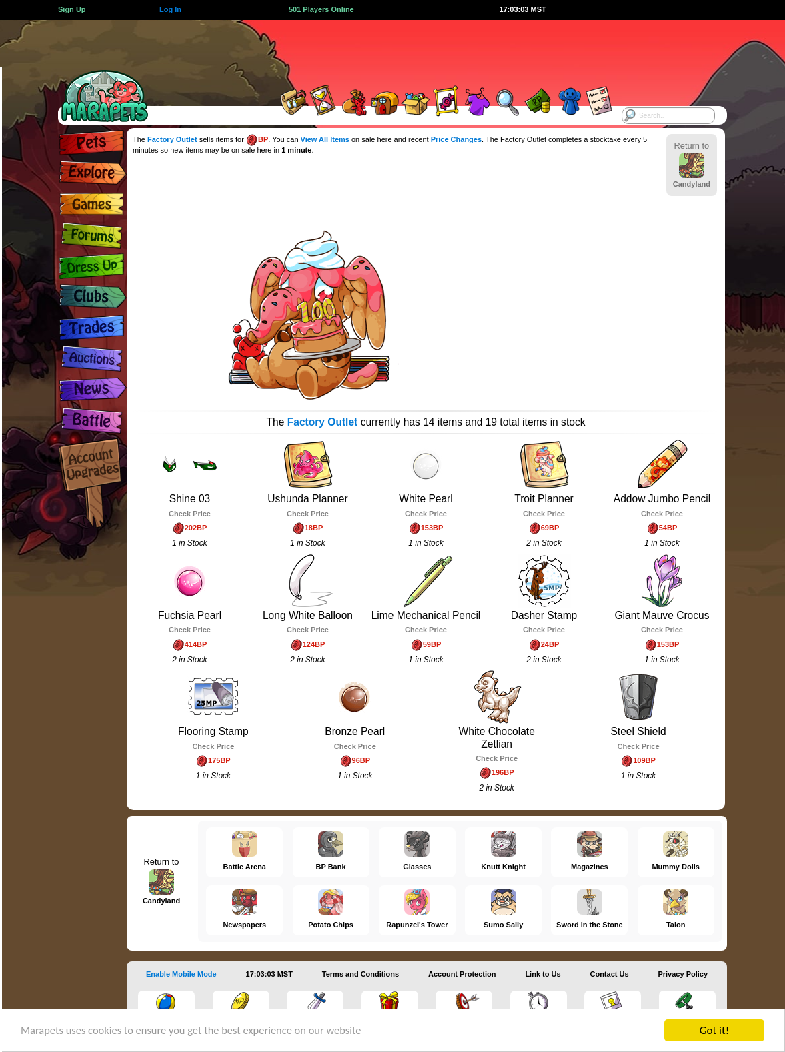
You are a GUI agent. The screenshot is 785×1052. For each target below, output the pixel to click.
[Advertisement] (381, 50)
